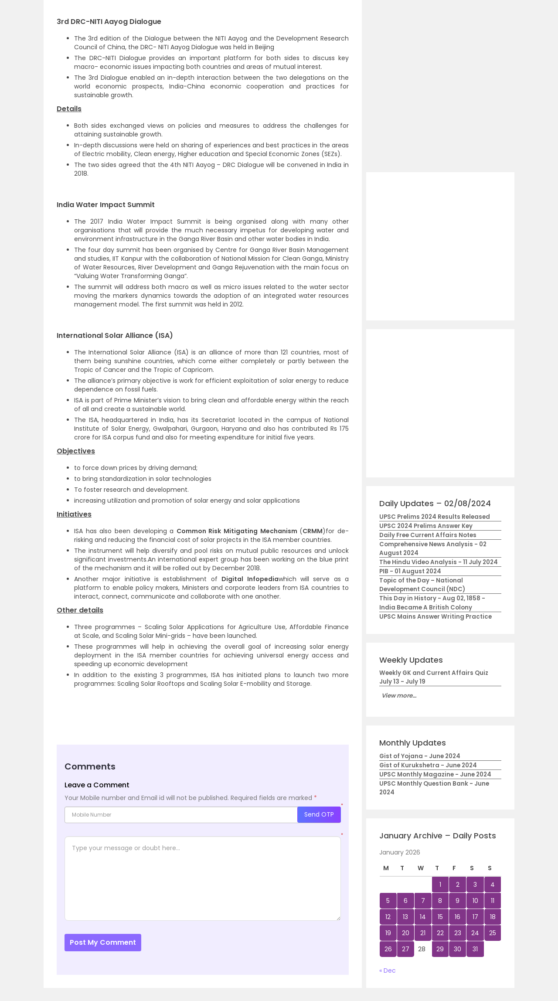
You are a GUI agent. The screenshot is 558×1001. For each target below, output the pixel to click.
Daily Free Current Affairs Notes (427, 535)
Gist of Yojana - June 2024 (419, 756)
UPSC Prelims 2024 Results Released (434, 517)
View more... (398, 695)
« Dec (387, 970)
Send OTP (319, 814)
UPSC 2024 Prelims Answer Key (426, 526)
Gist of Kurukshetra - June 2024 (428, 765)
